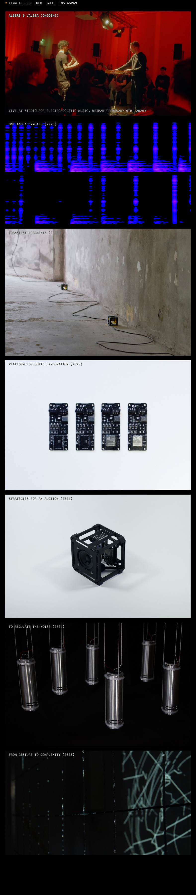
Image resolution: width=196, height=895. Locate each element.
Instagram (68, 3)
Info (38, 3)
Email (50, 3)
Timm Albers (20, 3)
